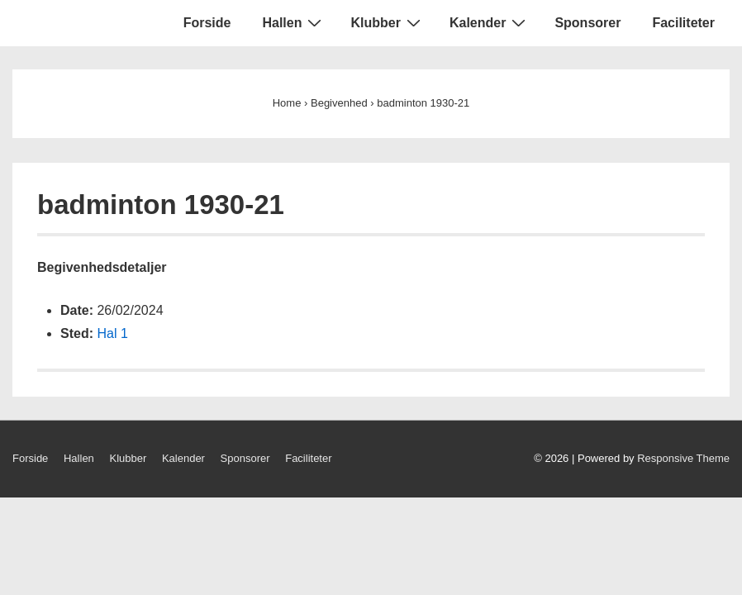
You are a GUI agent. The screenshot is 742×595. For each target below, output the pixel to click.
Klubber (387, 22)
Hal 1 (112, 333)
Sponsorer (587, 23)
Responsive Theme (683, 458)
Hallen (294, 22)
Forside (207, 23)
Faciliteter (683, 23)
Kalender (489, 22)
